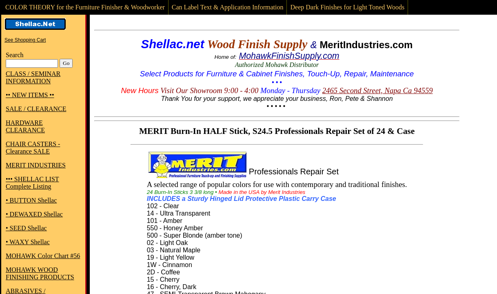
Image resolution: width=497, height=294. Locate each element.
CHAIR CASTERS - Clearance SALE (33, 147)
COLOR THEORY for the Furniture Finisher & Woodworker (85, 7)
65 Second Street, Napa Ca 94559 (381, 90)
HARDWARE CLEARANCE (25, 126)
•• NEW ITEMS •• (30, 94)
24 (326, 90)
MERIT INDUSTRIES (36, 165)
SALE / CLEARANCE (36, 108)
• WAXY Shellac (28, 241)
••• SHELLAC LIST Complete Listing (32, 183)
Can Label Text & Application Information (228, 7)
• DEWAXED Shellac (34, 214)
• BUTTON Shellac (31, 200)
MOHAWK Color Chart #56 (43, 255)
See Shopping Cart (25, 40)
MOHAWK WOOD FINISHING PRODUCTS (40, 273)
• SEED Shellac (26, 228)
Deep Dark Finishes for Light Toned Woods (347, 7)
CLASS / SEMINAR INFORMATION (33, 77)
